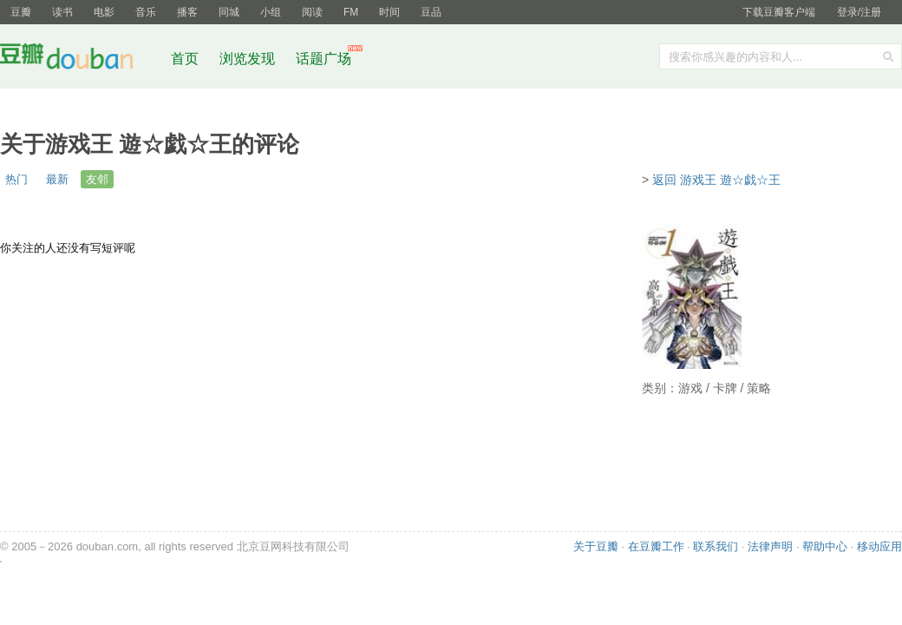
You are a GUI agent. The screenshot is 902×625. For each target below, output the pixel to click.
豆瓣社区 (80, 59)
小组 (270, 12)
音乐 (145, 12)
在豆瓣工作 (656, 546)
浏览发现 (248, 58)
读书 (62, 12)
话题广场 (323, 58)
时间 (389, 12)
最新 (57, 179)
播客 (187, 12)
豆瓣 (20, 12)
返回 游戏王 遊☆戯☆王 (716, 180)
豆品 (431, 12)
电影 (104, 12)
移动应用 (879, 546)
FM (350, 12)
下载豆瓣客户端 (778, 12)
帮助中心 (824, 546)
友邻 (97, 179)
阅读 (312, 12)
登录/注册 (859, 12)
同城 (229, 12)
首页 (185, 58)
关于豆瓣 (595, 546)
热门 (16, 179)
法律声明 (770, 546)
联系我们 (715, 546)
